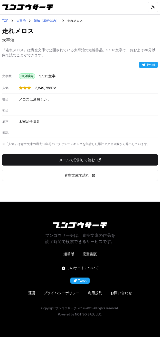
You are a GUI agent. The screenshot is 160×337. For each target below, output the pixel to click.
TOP (5, 21)
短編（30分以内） (46, 21)
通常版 (68, 254)
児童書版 (89, 254)
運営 (31, 293)
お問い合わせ (121, 293)
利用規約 (95, 293)
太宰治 (21, 21)
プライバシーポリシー (62, 293)
